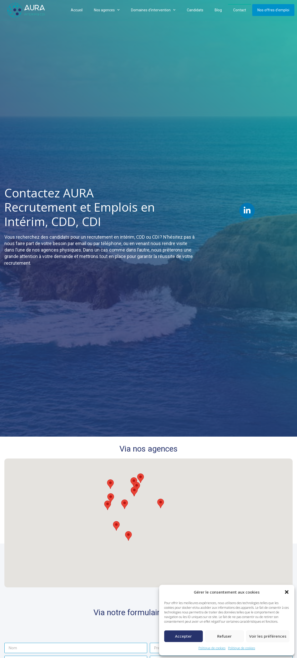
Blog (218, 10)
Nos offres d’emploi (273, 10)
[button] (286, 592)
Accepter (183, 636)
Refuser (224, 636)
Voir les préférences (267, 636)
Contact (239, 10)
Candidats (195, 10)
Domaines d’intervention (153, 10)
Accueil (77, 10)
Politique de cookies (211, 648)
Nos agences (107, 10)
